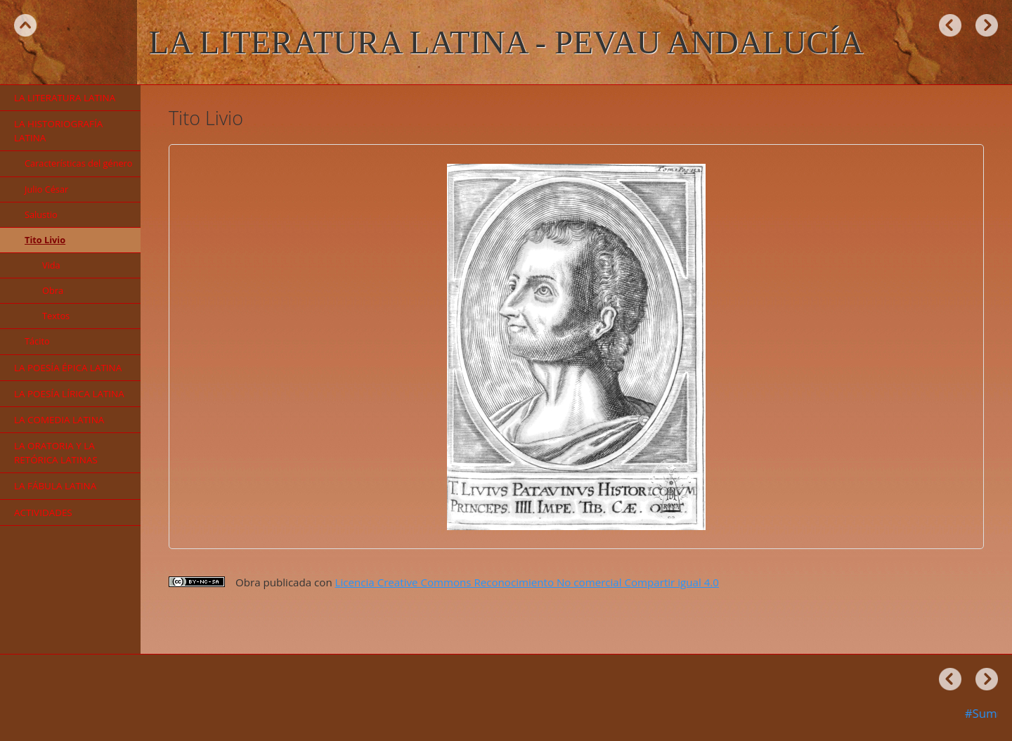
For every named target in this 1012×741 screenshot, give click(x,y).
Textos (56, 315)
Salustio (41, 214)
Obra (52, 290)
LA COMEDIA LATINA (59, 419)
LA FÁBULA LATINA (55, 485)
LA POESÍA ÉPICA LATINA (68, 367)
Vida (51, 265)
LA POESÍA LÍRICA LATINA (69, 393)
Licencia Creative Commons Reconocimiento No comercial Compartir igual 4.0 (527, 582)
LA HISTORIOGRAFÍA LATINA (58, 130)
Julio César (46, 189)
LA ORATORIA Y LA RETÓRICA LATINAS (56, 452)
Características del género (79, 163)
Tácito (37, 341)
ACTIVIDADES (43, 512)
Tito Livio (45, 239)
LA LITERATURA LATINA (64, 97)
